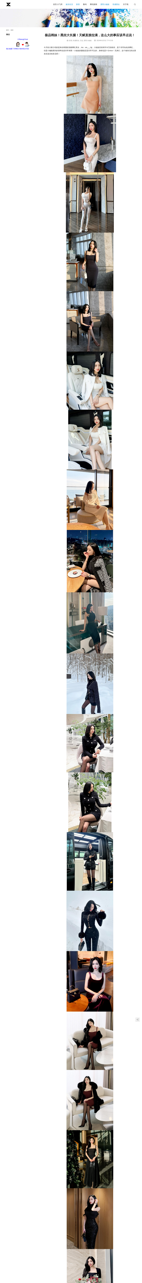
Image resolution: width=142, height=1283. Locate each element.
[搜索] (135, 4)
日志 (81, 40)
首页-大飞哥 (57, 4)
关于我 (125, 4)
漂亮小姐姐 (104, 4)
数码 (85, 4)
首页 (7, 30)
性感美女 (116, 4)
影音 (78, 4)
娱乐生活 (69, 4)
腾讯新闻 (93, 4)
